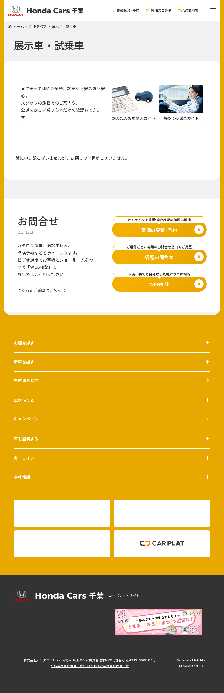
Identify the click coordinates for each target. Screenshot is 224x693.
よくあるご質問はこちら (39, 290)
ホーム (19, 26)
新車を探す (38, 26)
